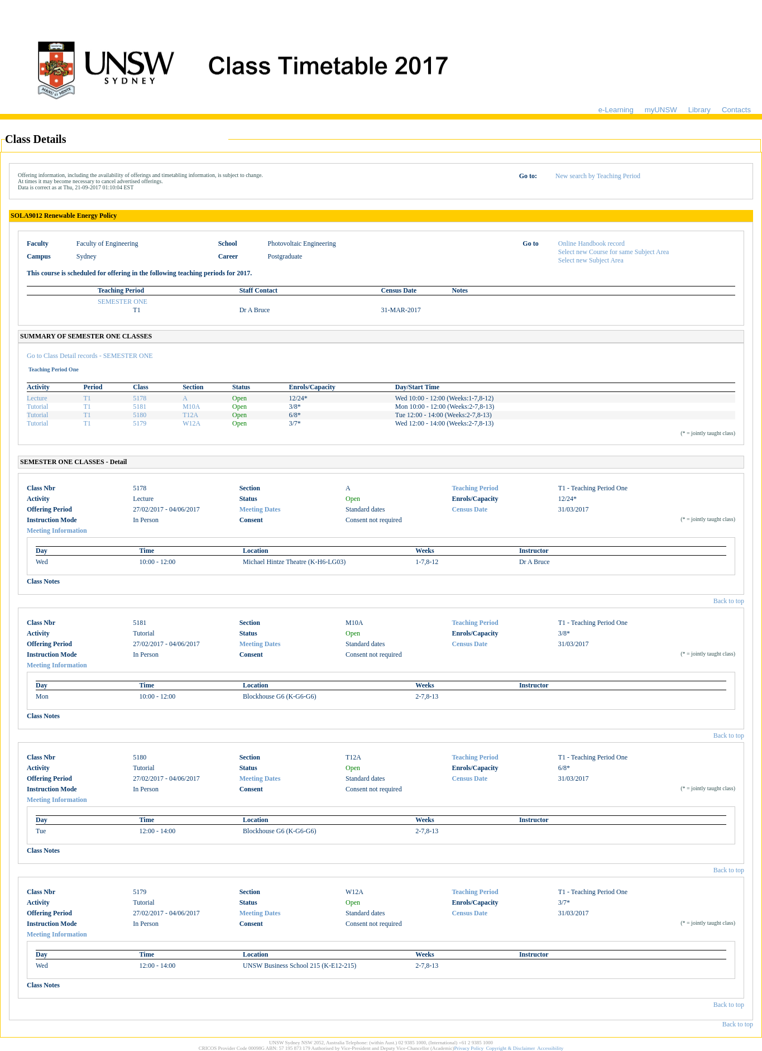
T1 (87, 398)
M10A (191, 406)
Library (699, 110)
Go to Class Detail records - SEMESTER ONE (90, 356)
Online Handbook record (591, 243)
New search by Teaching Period (597, 176)
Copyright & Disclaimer (510, 1048)
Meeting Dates (260, 509)
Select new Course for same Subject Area (613, 252)
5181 (139, 406)
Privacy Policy (469, 1048)
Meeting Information (57, 530)
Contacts (736, 110)
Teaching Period (475, 488)
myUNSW (661, 110)
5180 (139, 415)
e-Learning (616, 110)
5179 (139, 423)
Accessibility (550, 1048)
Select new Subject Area (591, 260)
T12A (190, 415)
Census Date (469, 509)
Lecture (37, 398)
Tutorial (37, 406)
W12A (191, 423)
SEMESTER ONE (122, 301)
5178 (139, 398)
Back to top (728, 601)
